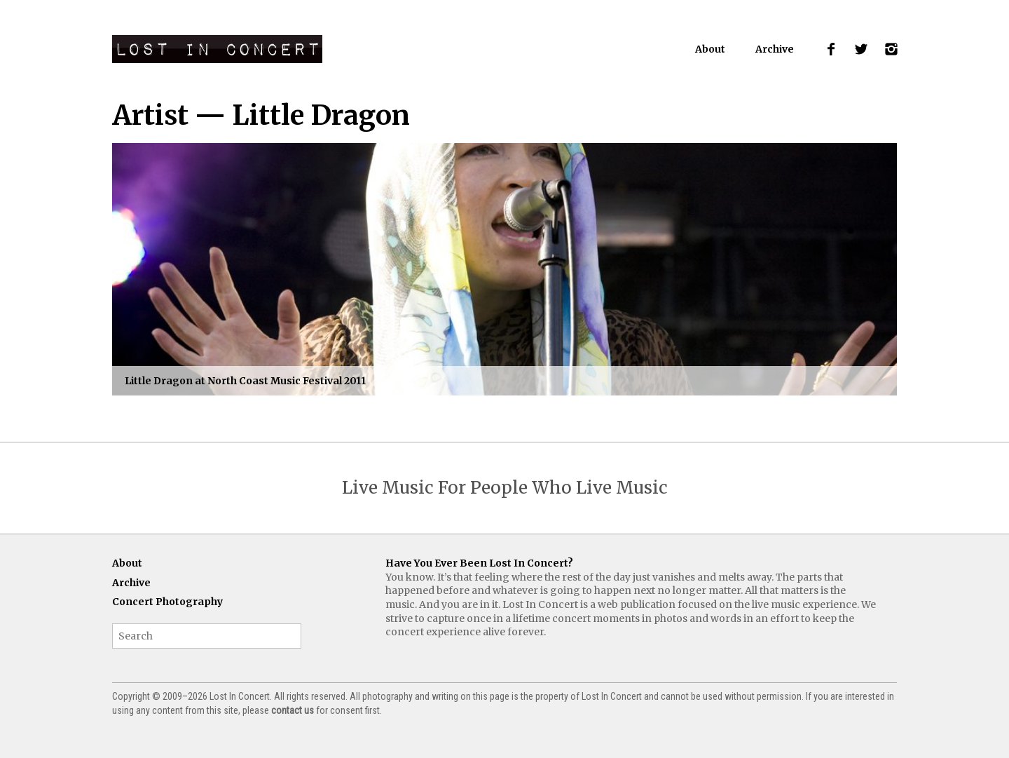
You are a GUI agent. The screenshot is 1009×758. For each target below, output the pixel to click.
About (710, 49)
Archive (774, 49)
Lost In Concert (217, 49)
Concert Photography (167, 601)
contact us (292, 710)
